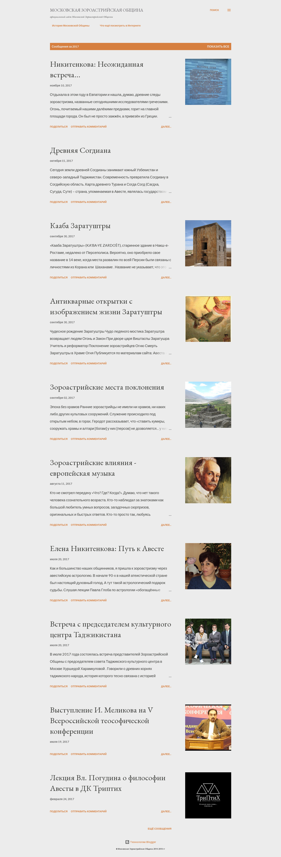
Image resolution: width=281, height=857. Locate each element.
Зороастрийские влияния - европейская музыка (93, 467)
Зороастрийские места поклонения (107, 387)
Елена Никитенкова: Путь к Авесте (107, 548)
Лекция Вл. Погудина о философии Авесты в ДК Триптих (108, 782)
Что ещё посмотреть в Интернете (118, 25)
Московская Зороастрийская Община (96, 10)
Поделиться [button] (59, 126)
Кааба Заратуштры (80, 225)
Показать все (218, 46)
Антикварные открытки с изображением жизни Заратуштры (106, 306)
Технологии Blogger (140, 842)
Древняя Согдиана (80, 150)
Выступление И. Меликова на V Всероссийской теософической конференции (101, 720)
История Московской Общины (68, 25)
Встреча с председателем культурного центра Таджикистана (110, 629)
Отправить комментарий (89, 126)
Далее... (166, 126)
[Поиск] (214, 10)
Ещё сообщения (159, 828)
